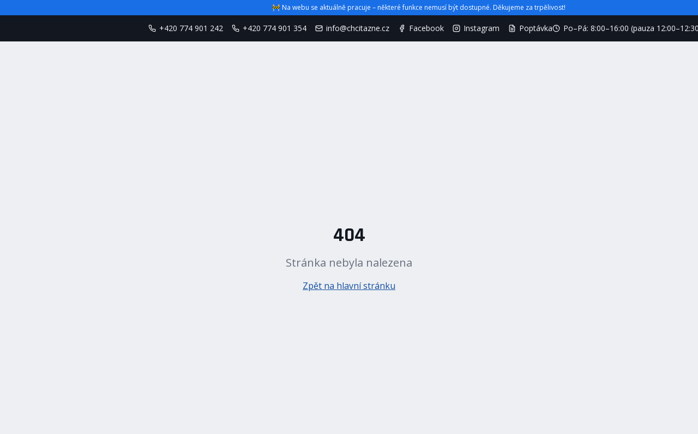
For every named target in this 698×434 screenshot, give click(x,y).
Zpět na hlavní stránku (349, 286)
